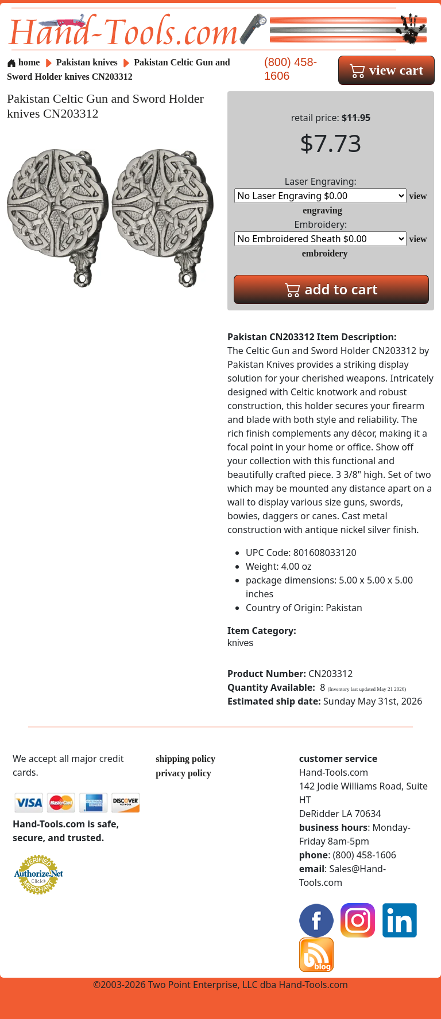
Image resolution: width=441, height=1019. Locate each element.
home (23, 62)
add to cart (331, 288)
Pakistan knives (87, 62)
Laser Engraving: (320, 189)
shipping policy (185, 759)
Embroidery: (320, 232)
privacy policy (183, 773)
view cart (386, 70)
